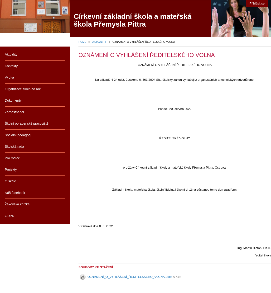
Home (82, 41)
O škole (10, 181)
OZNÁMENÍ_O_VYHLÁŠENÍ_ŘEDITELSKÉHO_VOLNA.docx (129, 277)
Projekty (11, 169)
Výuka (9, 77)
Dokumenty (13, 100)
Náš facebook (15, 193)
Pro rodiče (12, 158)
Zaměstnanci (14, 112)
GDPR (9, 216)
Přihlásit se (257, 3)
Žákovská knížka (17, 204)
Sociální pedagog (17, 135)
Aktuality (99, 41)
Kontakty (11, 66)
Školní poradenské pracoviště (26, 123)
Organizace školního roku (24, 89)
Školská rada (14, 146)
